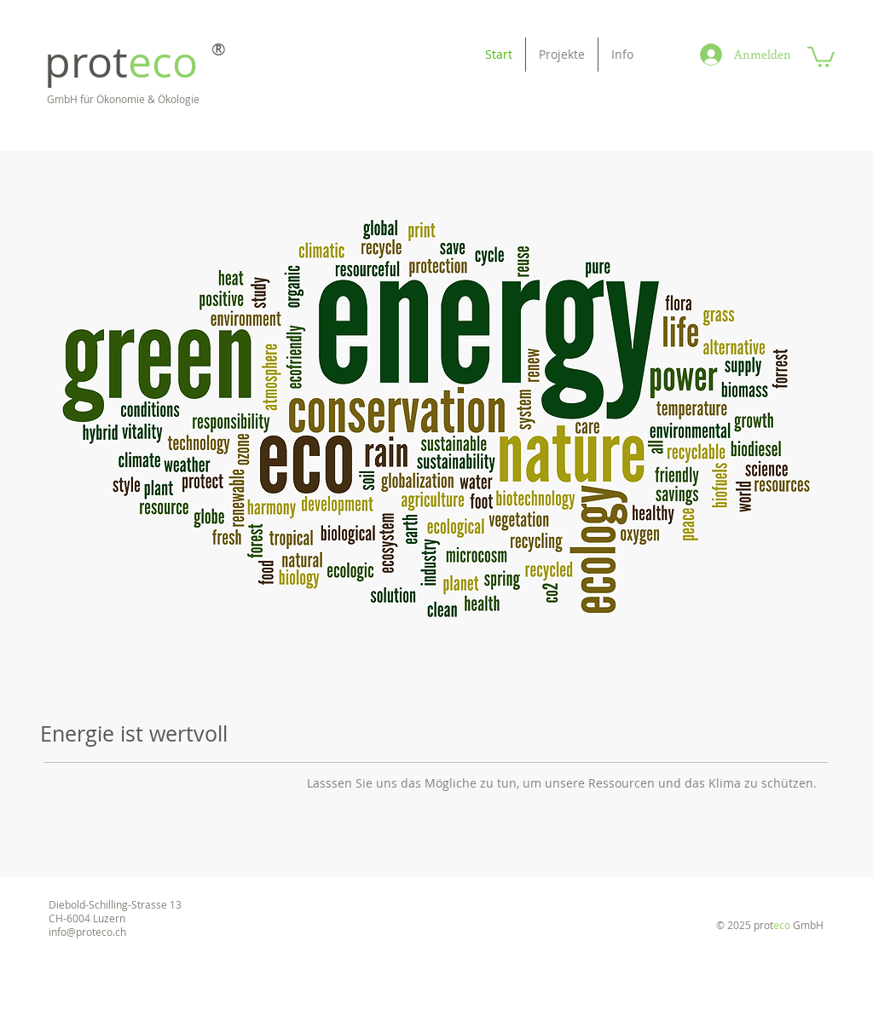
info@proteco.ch (87, 931)
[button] (821, 55)
